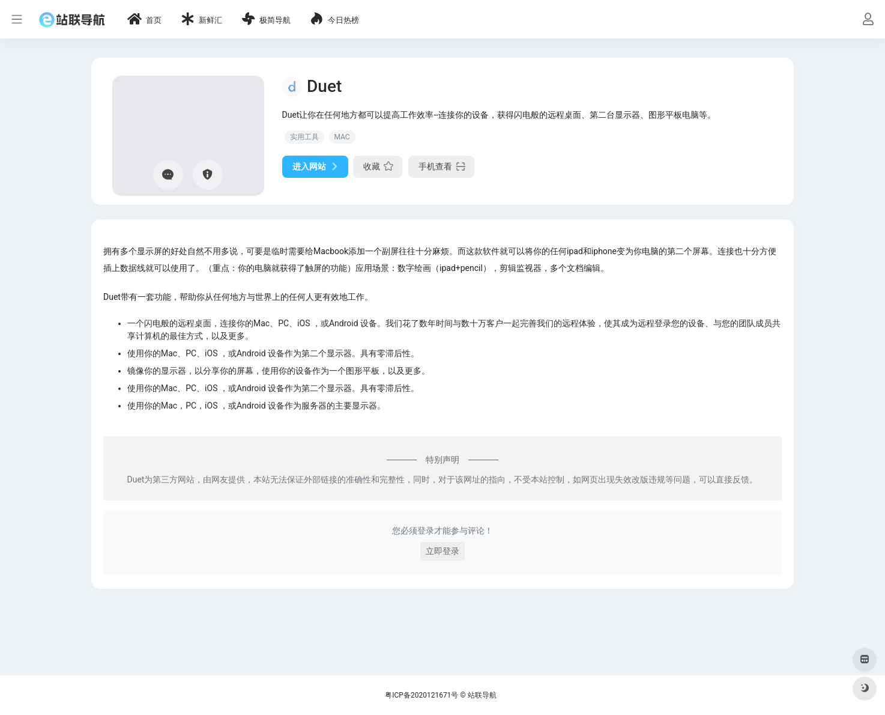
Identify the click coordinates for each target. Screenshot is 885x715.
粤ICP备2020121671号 (421, 695)
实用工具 (304, 137)
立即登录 (442, 551)
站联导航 (482, 695)
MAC (342, 137)
